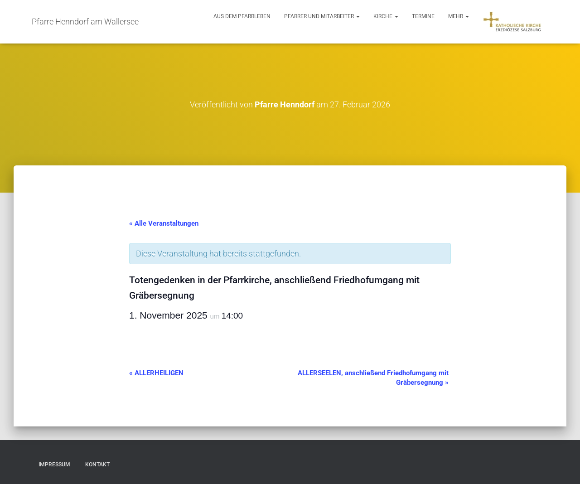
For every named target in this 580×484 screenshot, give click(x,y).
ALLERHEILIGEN (156, 373)
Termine (423, 16)
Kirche (385, 16)
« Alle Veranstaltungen (163, 223)
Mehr (458, 16)
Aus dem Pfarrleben (242, 16)
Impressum (54, 464)
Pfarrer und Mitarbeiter (322, 16)
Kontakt (97, 464)
